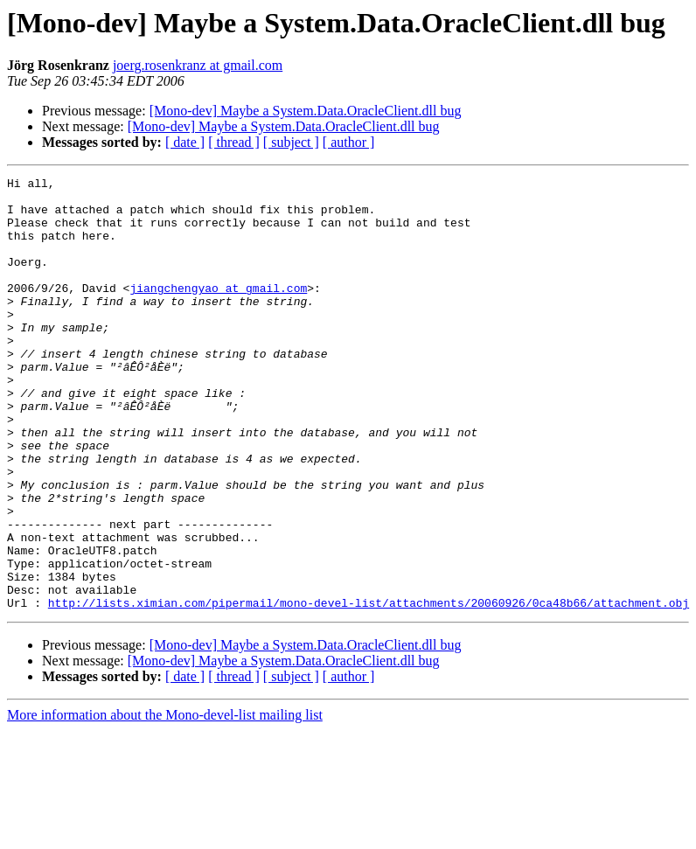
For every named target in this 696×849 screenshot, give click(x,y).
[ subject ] (291, 142)
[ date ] (185, 142)
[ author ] (349, 142)
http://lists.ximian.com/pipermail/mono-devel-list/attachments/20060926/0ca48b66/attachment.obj (368, 689)
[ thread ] (234, 142)
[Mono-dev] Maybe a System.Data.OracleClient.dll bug (306, 110)
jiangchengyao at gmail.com (218, 311)
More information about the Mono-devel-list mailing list (165, 801)
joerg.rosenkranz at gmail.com (197, 65)
